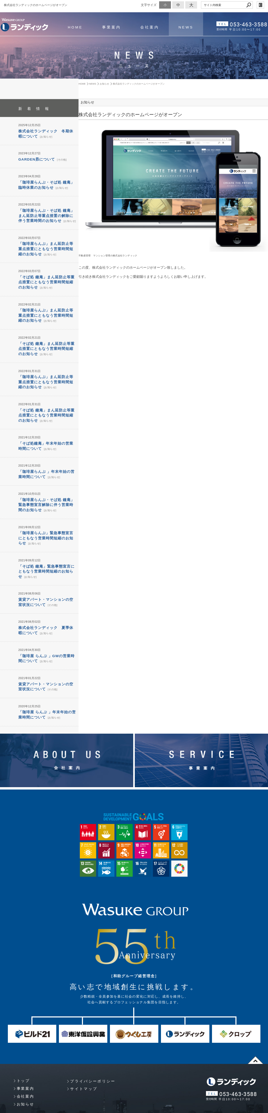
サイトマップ (83, 1063)
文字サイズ (149, 5)
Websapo (134, 1108)
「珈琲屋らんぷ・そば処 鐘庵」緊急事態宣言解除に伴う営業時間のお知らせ (46, 488)
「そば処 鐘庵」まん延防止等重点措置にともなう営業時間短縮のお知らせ (46, 275)
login (260, 5)
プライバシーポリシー (92, 1055)
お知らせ (40, 135)
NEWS (183, 27)
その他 (59, 158)
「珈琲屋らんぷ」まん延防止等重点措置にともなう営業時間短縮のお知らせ (45, 243)
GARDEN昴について (35, 158)
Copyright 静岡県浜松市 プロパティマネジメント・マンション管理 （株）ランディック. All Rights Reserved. (74, 1103)
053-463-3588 (249, 23)
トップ (23, 1055)
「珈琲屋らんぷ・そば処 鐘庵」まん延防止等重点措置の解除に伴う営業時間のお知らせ (46, 212)
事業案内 (110, 27)
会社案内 (147, 27)
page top (255, 1034)
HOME (75, 27)
